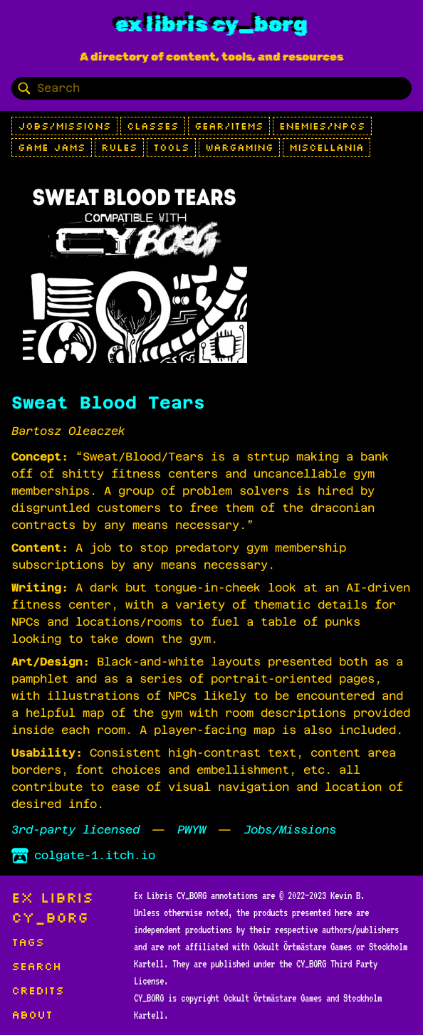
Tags (27, 942)
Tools (171, 147)
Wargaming (239, 147)
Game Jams (51, 147)
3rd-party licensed (75, 829)
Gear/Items (228, 126)
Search (36, 966)
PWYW (191, 829)
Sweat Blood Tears (108, 403)
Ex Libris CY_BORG (211, 24)
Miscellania (326, 147)
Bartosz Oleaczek (68, 431)
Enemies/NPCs (322, 126)
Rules (119, 147)
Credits (37, 990)
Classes (153, 126)
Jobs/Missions (64, 126)
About (32, 1014)
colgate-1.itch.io (83, 855)
